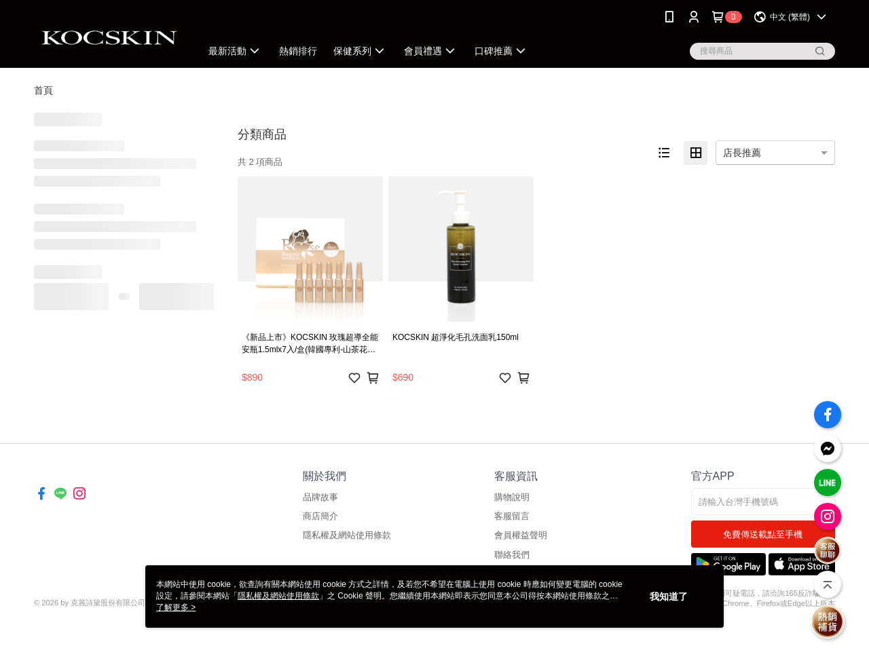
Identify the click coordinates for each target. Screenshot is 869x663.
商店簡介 (320, 516)
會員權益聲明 (520, 535)
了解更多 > (176, 607)
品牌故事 (320, 497)
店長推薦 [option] (742, 152)
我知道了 (669, 596)
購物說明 (512, 497)
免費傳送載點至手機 (762, 534)
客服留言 (512, 516)
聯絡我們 (512, 555)
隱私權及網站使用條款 (347, 535)
